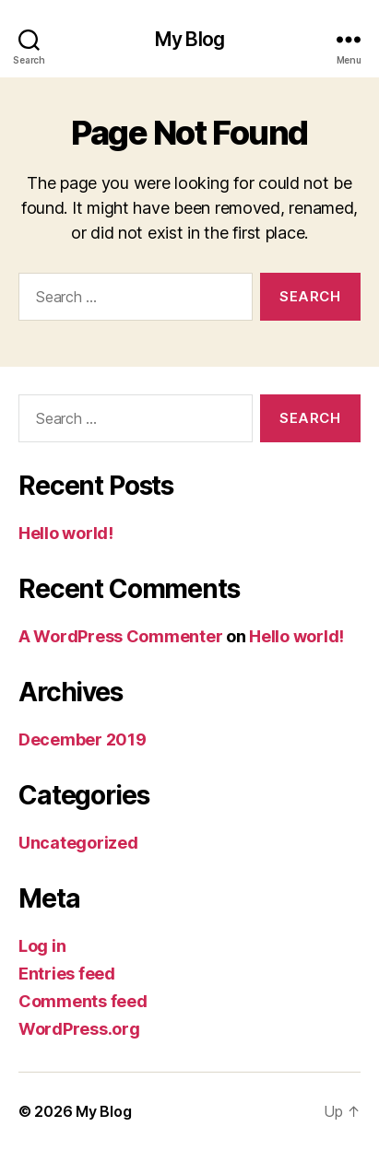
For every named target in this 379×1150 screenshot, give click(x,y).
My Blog (189, 39)
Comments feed (83, 1001)
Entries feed (66, 973)
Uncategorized (78, 842)
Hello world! (65, 533)
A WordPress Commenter (120, 636)
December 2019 (82, 739)
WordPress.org (79, 1029)
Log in (41, 946)
